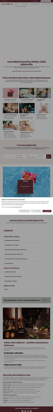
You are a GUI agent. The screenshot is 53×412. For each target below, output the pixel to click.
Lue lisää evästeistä (19, 204)
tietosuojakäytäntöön (17, 207)
